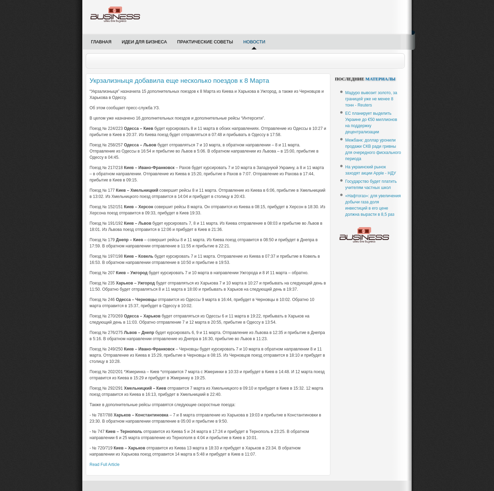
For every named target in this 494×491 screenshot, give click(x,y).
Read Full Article (104, 464)
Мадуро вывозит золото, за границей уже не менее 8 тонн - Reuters (371, 99)
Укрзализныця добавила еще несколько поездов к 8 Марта (179, 80)
